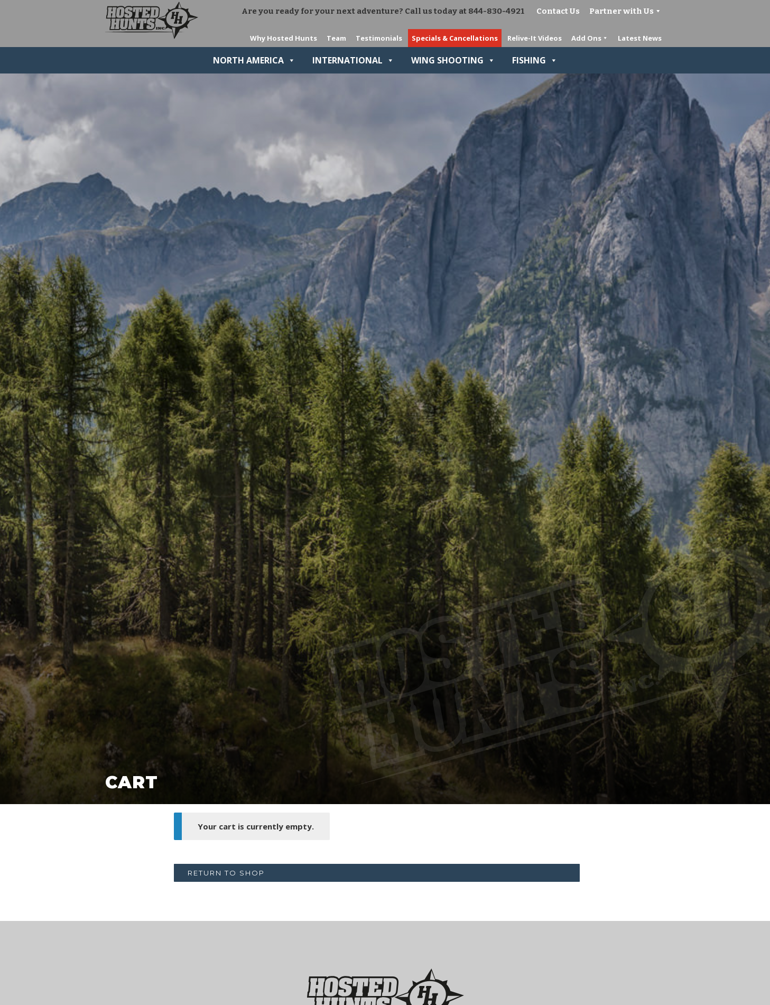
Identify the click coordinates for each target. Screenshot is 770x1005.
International (353, 60)
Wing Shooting (453, 60)
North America (254, 60)
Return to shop (226, 873)
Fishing (535, 60)
